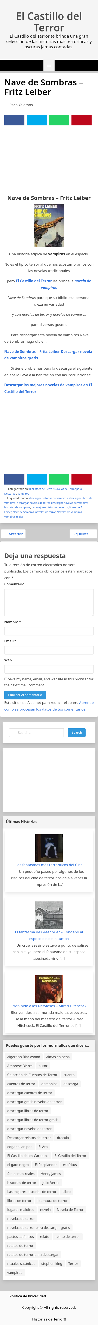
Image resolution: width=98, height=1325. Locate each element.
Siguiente (83, 533)
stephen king (51, 1263)
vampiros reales (13, 517)
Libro (66, 1191)
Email (10, 641)
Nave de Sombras (23, 512)
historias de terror (21, 1182)
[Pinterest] (81, 120)
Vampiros (23, 493)
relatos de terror (20, 1245)
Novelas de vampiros (69, 512)
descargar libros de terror (27, 1110)
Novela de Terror (70, 1209)
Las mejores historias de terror (49, 507)
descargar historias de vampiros (48, 498)
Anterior (13, 533)
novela (45, 1209)
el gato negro (18, 1164)
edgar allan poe (19, 1146)
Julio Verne (50, 1182)
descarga (71, 1083)
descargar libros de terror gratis (32, 1119)
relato (44, 1236)
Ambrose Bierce (20, 1065)
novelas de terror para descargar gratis (38, 1227)
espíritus (70, 1164)
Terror (73, 1263)
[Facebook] (14, 120)
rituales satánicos (21, 1263)
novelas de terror (45, 512)
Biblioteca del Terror (41, 489)
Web (8, 660)
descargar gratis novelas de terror (34, 1101)
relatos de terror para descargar (33, 1254)
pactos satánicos (20, 1236)
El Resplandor (46, 1164)
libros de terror (19, 1200)
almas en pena (58, 1056)
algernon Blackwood (23, 1056)
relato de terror (67, 1236)
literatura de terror (52, 1200)
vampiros (14, 1272)
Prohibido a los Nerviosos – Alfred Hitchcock (49, 1005)
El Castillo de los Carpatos (27, 1155)
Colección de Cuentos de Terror (32, 1074)
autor (43, 1065)
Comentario (14, 584)
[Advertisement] (49, 157)
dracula (63, 1137)
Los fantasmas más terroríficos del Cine (49, 864)
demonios (49, 1083)
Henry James (51, 1173)
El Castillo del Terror (49, 21)
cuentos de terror (21, 1083)
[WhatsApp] (59, 120)
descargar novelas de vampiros (70, 503)
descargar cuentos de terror (29, 1092)
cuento (69, 1074)
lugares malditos (20, 1209)
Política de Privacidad (27, 1296)
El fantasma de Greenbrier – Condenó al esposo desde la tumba (49, 935)
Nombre (12, 622)
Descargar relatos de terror (29, 1137)
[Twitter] (37, 120)
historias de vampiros (17, 507)
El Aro (43, 1146)
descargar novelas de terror (33, 503)
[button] (49, 65)
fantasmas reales (21, 1173)
